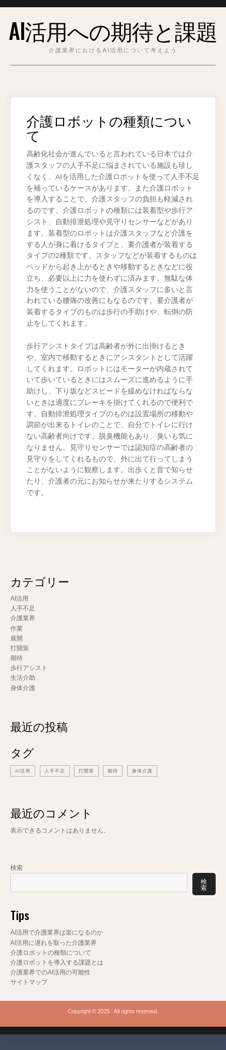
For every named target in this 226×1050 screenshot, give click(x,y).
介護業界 (22, 618)
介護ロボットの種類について (50, 952)
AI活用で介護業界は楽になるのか (56, 932)
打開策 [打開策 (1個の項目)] (86, 771)
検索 (16, 867)
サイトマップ (29, 982)
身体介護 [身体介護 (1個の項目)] (142, 771)
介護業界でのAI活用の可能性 (50, 972)
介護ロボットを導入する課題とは (56, 962)
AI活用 (19, 598)
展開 (16, 638)
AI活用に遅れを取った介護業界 (53, 942)
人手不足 (22, 608)
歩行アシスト (29, 668)
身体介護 (22, 688)
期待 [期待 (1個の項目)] (113, 771)
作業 (16, 628)
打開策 (19, 648)
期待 (16, 658)
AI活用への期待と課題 (113, 30)
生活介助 (22, 677)
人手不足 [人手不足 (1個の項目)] (54, 771)
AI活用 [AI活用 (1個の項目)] (23, 771)
